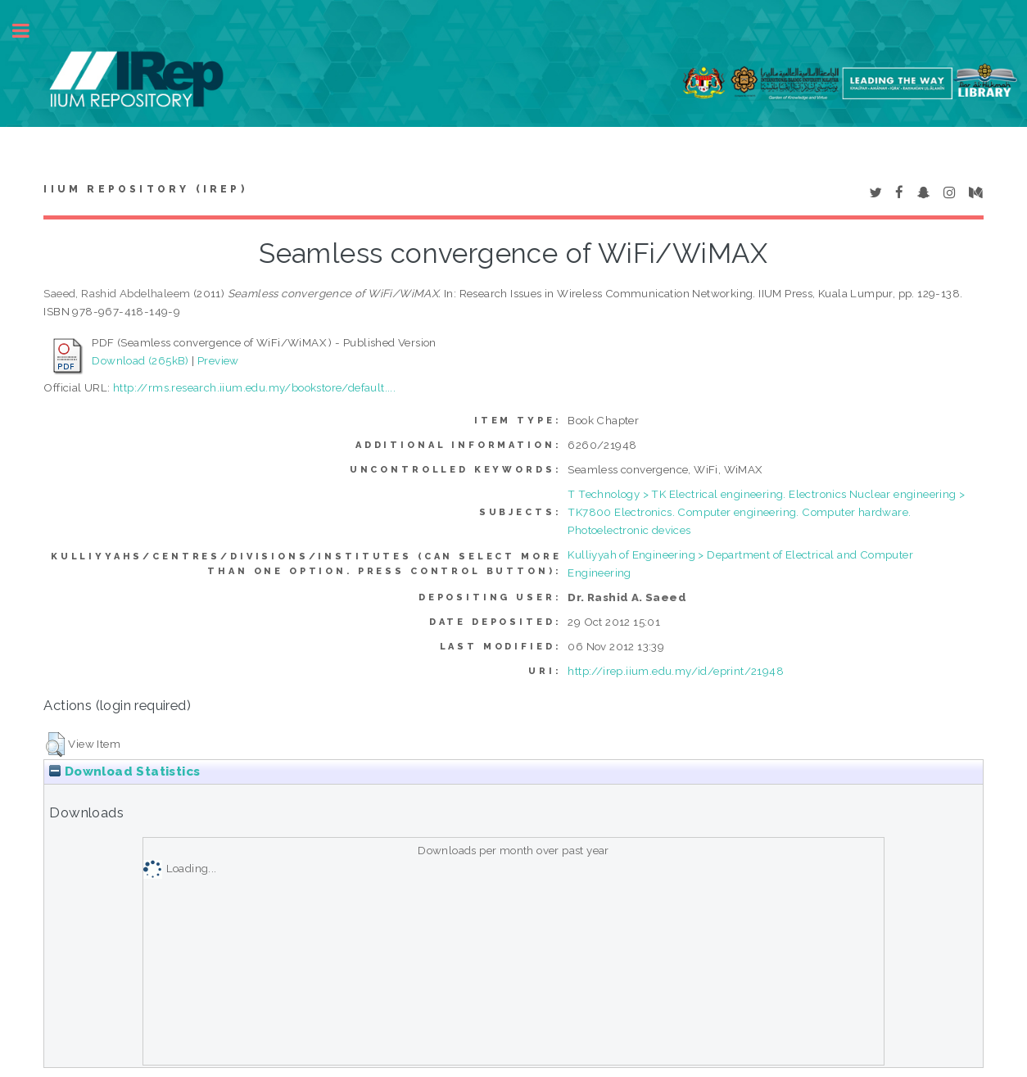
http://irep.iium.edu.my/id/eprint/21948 (676, 670)
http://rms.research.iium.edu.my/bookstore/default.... (254, 387)
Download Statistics (124, 771)
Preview (218, 360)
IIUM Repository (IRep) (145, 189)
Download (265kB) (140, 360)
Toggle (29, 30)
